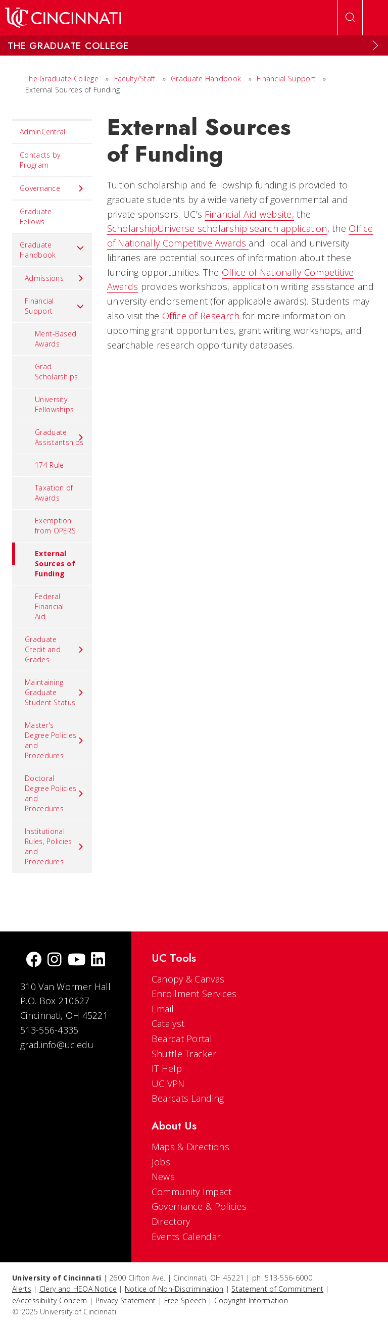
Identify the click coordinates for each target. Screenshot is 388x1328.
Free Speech (185, 1300)
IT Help (167, 1068)
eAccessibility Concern (49, 1300)
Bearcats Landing (188, 1098)
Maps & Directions (190, 1147)
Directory (171, 1221)
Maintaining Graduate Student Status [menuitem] (54, 692)
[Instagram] (54, 960)
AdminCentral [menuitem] (43, 131)
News (163, 1176)
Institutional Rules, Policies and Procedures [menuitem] (54, 846)
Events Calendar (186, 1237)
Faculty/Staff (135, 78)
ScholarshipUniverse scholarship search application (217, 228)
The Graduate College (62, 78)
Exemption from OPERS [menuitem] (55, 525)
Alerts (21, 1289)
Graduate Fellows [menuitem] (36, 216)
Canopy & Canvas (188, 979)
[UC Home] (63, 17)
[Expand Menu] (375, 45)
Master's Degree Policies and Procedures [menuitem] (54, 740)
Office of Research (200, 316)
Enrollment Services (194, 994)
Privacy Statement (125, 1300)
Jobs (161, 1162)
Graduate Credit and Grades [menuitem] (54, 649)
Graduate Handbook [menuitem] (52, 250)
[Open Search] (350, 17)
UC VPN (168, 1083)
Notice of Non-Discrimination (174, 1289)
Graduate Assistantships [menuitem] (59, 437)
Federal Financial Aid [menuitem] (49, 606)
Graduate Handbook (206, 78)
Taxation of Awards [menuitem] (54, 493)
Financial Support (286, 78)
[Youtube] (76, 960)
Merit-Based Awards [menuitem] (55, 339)
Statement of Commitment (277, 1289)
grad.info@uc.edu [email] (56, 1045)
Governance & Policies (199, 1206)
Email (163, 1009)
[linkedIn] (98, 960)
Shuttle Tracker (184, 1054)
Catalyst (168, 1023)
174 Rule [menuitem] (49, 465)
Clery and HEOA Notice (78, 1289)
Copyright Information (251, 1300)
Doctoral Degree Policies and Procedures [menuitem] (54, 793)
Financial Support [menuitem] (54, 306)
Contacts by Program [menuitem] (40, 160)
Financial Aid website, (249, 214)
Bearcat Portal (182, 1038)
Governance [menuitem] (52, 188)
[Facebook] (34, 960)
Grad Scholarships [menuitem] (56, 371)
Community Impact (192, 1192)
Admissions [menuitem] (54, 278)
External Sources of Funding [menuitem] (43, 560)
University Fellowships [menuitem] (54, 404)
